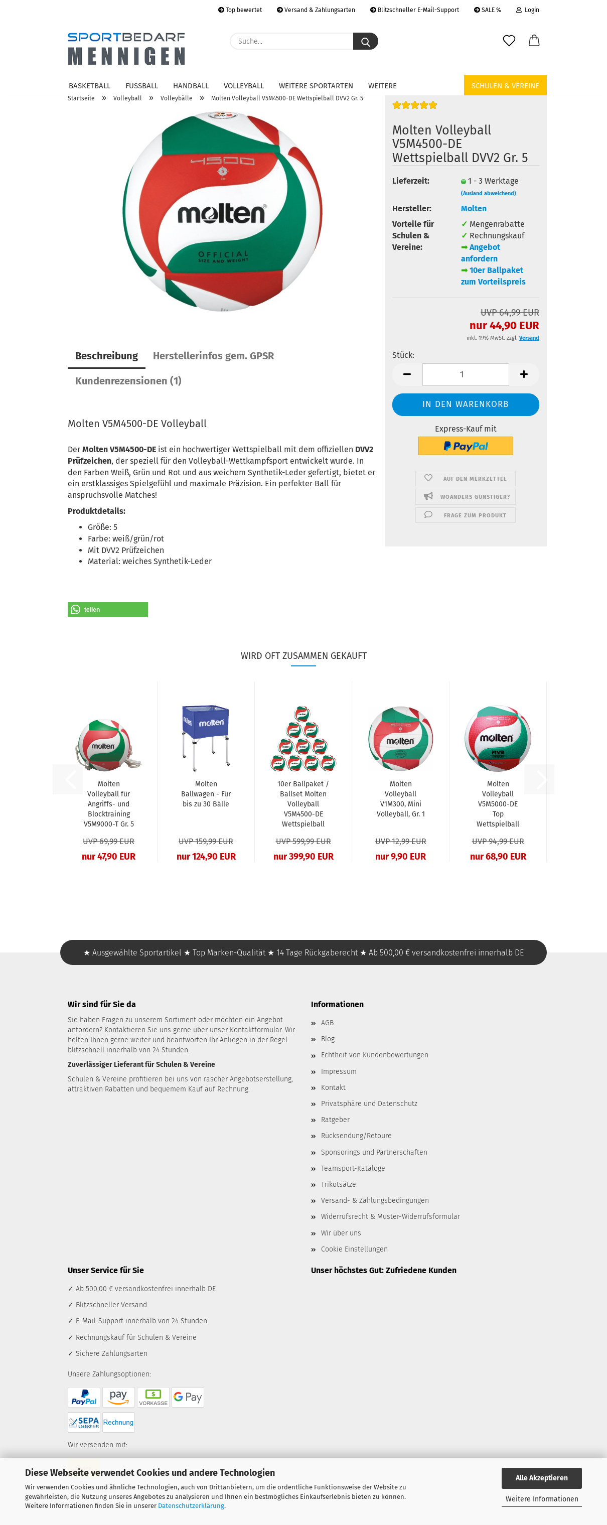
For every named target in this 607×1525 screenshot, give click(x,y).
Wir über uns (341, 1233)
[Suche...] (365, 41)
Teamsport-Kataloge (353, 1168)
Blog (328, 1039)
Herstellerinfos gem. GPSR (213, 356)
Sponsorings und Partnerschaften (374, 1152)
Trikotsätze (338, 1184)
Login (527, 10)
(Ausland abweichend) (488, 193)
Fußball (141, 85)
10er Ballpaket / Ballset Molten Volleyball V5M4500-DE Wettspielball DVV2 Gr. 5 (303, 804)
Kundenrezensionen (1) (128, 381)
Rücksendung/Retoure (356, 1136)
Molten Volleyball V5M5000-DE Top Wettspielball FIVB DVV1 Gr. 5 (498, 804)
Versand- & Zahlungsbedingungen (375, 1200)
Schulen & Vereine (505, 85)
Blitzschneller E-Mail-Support (414, 10)
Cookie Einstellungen (354, 1249)
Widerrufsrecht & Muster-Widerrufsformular (390, 1216)
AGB (327, 1023)
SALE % (487, 10)
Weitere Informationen (542, 1499)
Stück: (403, 355)
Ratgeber (335, 1120)
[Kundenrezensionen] (414, 108)
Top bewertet (240, 10)
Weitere (382, 85)
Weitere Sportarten (316, 85)
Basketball (89, 85)
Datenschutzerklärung (191, 1505)
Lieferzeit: (410, 181)
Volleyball (244, 85)
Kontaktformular (255, 1030)
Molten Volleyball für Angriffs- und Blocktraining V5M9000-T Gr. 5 (109, 804)
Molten (474, 208)
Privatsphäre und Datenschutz (369, 1103)
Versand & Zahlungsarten (316, 10)
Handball (191, 85)
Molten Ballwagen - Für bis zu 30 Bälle (206, 794)
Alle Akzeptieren (542, 1478)
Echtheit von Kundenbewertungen (374, 1055)
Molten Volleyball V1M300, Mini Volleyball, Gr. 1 (401, 799)
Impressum (339, 1071)
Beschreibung (106, 356)
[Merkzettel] (509, 41)
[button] (534, 41)
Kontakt (333, 1087)
